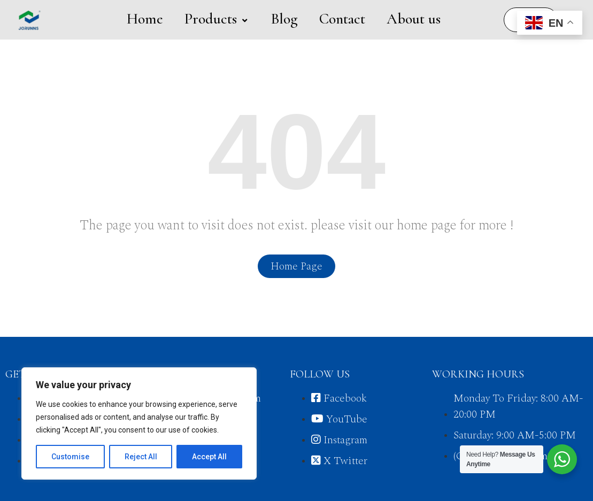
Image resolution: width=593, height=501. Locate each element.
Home (145, 19)
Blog (284, 19)
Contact (342, 19)
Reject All (141, 456)
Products (217, 19)
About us (414, 19)
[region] (139, 423)
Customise (70, 456)
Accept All (209, 456)
